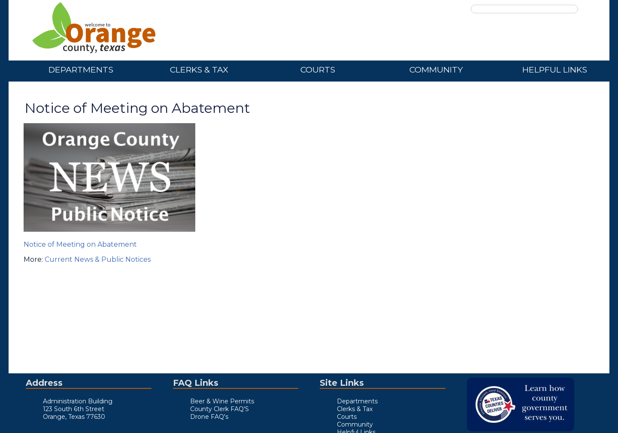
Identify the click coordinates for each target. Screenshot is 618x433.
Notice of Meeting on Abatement (80, 244)
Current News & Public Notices (98, 259)
